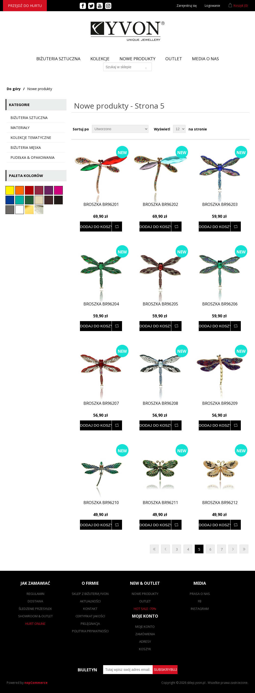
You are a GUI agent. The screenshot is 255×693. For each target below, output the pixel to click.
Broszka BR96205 (160, 304)
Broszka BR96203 (220, 204)
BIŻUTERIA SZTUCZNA (58, 58)
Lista (245, 129)
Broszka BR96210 (101, 502)
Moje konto (145, 626)
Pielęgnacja (90, 623)
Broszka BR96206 (220, 304)
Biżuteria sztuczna (29, 117)
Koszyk (145, 649)
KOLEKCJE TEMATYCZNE (30, 137)
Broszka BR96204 (101, 304)
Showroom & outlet (35, 616)
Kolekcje (100, 58)
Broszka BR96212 (220, 502)
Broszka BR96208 (160, 403)
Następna (232, 549)
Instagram (200, 608)
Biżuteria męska (25, 147)
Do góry (14, 88)
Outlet (173, 58)
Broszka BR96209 (220, 403)
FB (199, 601)
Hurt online (35, 623)
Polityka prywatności (90, 631)
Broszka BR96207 (101, 403)
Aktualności (90, 601)
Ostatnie (244, 549)
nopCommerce (36, 683)
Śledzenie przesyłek (35, 608)
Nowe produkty (137, 58)
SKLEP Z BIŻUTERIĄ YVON (90, 593)
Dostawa (35, 601)
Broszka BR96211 (160, 502)
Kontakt (90, 608)
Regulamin (35, 593)
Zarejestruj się (187, 5)
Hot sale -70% (145, 608)
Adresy (145, 641)
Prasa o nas (200, 593)
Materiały (19, 127)
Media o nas (205, 58)
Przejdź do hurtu (25, 5)
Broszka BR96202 (160, 204)
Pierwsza (154, 549)
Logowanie (212, 5)
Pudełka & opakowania (32, 157)
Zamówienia (145, 634)
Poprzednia (165, 549)
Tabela (236, 129)
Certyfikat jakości (90, 616)
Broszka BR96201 (101, 204)
